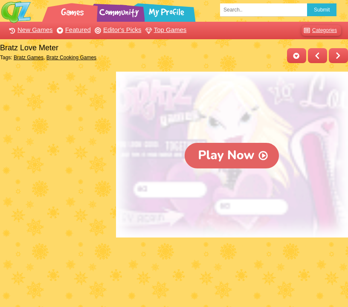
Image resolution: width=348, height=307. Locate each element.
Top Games (165, 29)
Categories (319, 30)
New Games (30, 29)
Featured (73, 29)
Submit (322, 10)
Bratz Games (29, 58)
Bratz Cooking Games (71, 58)
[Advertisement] (56, 125)
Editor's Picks (117, 29)
